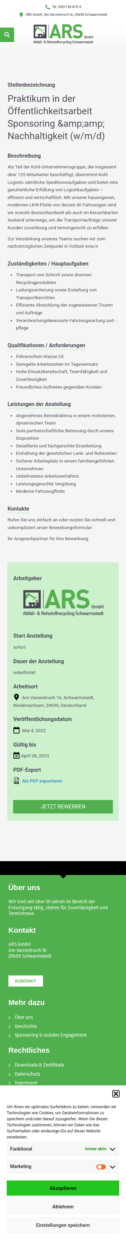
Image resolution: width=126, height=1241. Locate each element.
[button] (116, 1093)
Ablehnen (63, 1207)
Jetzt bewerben (63, 806)
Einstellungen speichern (63, 1225)
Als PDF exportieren (37, 780)
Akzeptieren (62, 1188)
